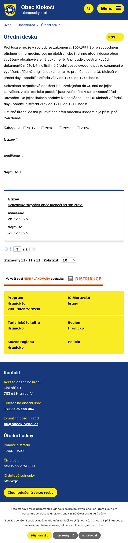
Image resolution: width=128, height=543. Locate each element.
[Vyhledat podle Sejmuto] (64, 180)
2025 (67, 127)
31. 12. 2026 (18, 232)
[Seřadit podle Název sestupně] (17, 140)
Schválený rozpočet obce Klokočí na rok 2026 (49, 204)
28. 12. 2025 (18, 218)
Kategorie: (12, 127)
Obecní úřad (26, 24)
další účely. (99, 513)
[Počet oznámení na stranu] (68, 260)
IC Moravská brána (79, 300)
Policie (74, 341)
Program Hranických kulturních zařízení (24, 303)
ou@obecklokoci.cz (21, 423)
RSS (115, 37)
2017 (31, 127)
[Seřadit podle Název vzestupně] (17, 138)
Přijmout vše (39, 535)
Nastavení (89, 535)
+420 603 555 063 (19, 408)
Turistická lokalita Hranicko (24, 325)
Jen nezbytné (65, 535)
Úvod (7, 24)
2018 (49, 127)
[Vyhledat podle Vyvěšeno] (64, 164)
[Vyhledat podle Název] (64, 147)
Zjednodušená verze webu (31, 492)
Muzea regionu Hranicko (21, 344)
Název (9, 139)
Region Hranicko (76, 325)
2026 (85, 127)
